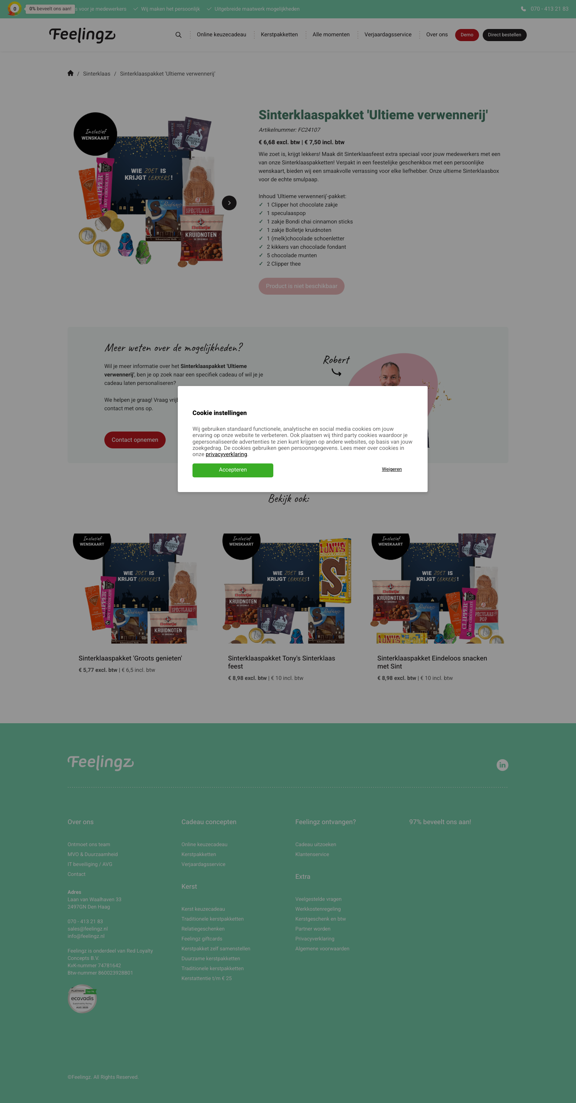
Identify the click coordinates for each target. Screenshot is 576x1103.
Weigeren (392, 469)
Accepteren (233, 470)
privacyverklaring (226, 455)
